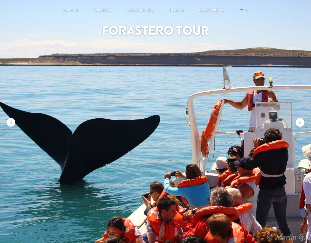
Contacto (212, 10)
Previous (11, 122)
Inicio (71, 10)
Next (300, 122)
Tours (177, 10)
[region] (155, 121)
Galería (103, 10)
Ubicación (141, 10)
